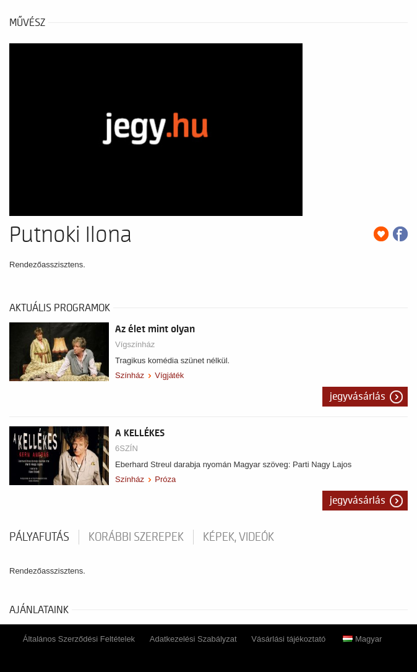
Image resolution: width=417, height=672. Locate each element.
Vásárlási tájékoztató (288, 639)
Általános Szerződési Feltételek (79, 639)
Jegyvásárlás (357, 396)
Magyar (362, 639)
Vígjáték (169, 375)
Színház (129, 375)
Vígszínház (135, 344)
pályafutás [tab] (39, 537)
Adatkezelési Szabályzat (193, 639)
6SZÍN (126, 448)
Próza (165, 479)
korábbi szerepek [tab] (136, 537)
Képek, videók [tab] (238, 537)
